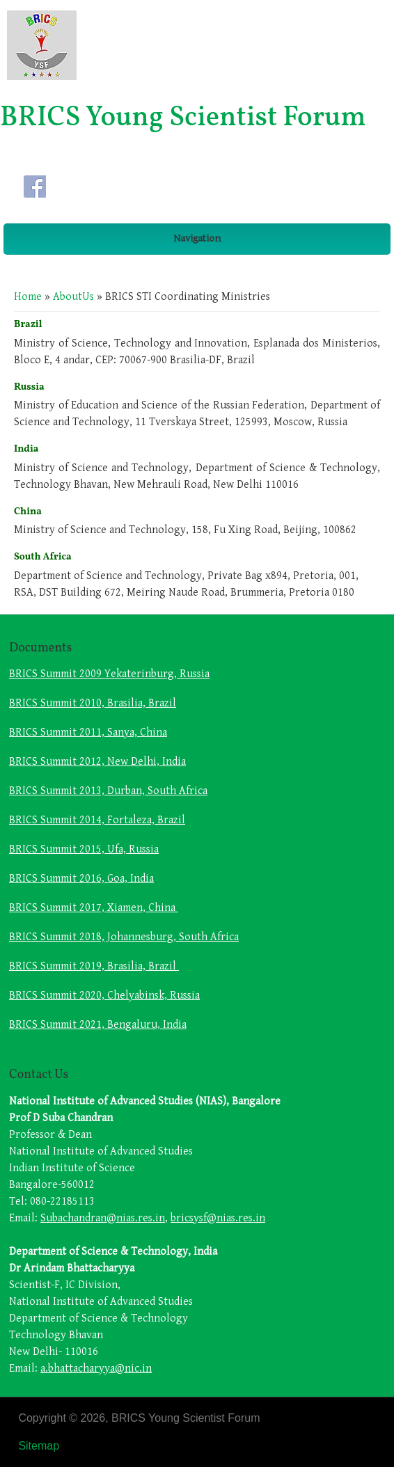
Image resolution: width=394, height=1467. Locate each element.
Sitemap (38, 1446)
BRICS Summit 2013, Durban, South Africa (108, 791)
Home (28, 296)
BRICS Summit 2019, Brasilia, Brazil (94, 966)
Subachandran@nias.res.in (102, 1218)
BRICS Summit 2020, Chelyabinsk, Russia (104, 995)
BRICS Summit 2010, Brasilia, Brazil (92, 703)
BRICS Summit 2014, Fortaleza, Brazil (97, 820)
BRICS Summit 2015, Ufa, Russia (84, 849)
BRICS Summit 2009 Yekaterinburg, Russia (109, 674)
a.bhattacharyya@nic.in (96, 1368)
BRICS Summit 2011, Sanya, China (88, 732)
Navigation (197, 238)
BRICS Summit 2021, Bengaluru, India (98, 1024)
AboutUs (73, 296)
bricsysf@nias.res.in (218, 1218)
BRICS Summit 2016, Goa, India (81, 878)
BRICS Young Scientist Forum (183, 118)
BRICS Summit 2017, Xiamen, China (93, 907)
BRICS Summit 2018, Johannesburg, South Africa (124, 937)
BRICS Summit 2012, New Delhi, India (97, 761)
